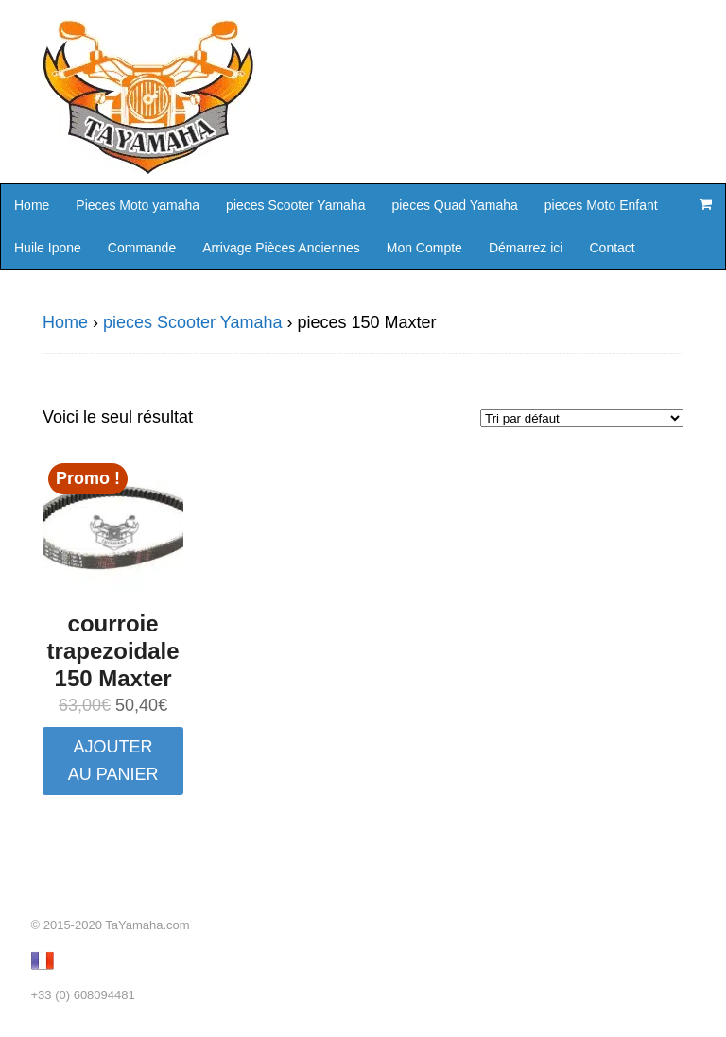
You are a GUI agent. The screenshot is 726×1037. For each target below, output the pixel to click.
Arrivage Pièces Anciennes (281, 247)
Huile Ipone (47, 247)
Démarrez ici (526, 247)
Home (31, 205)
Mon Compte (424, 247)
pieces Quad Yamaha (454, 205)
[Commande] (581, 418)
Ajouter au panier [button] (113, 760)
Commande (142, 247)
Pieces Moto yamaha (137, 205)
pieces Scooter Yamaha (295, 205)
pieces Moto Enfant (601, 205)
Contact (611, 247)
